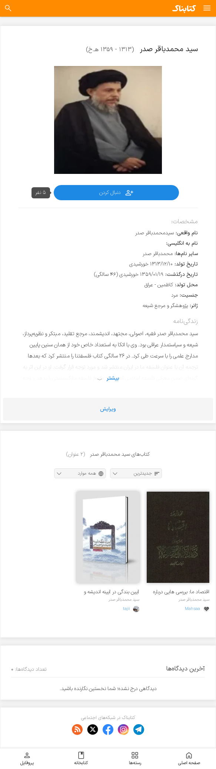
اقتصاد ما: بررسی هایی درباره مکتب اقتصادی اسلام (181, 592)
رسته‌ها (135, 758)
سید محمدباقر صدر (194, 600)
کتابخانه (81, 758)
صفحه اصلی (189, 758)
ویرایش (108, 409)
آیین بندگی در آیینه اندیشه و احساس (111, 592)
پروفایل (27, 758)
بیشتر (112, 378)
